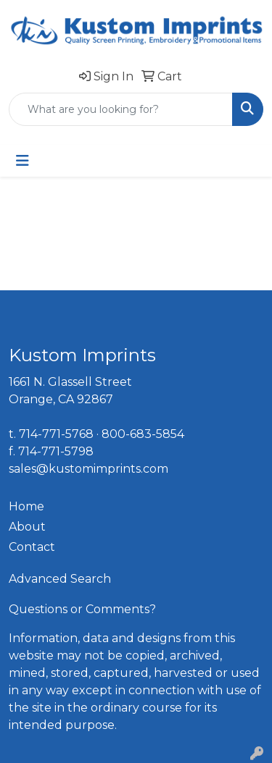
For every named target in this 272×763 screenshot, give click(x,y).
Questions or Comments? (82, 609)
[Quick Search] (121, 109)
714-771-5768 (56, 434)
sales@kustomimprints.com (88, 469)
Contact (32, 547)
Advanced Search (60, 579)
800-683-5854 (143, 434)
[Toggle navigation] (22, 161)
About (27, 527)
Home (26, 506)
